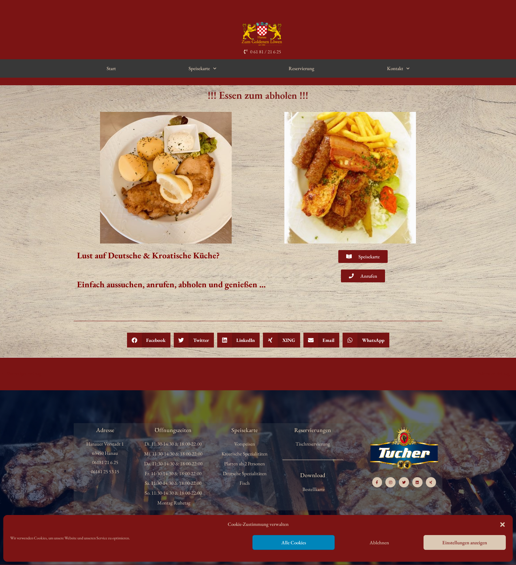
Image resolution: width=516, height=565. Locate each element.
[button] (502, 524)
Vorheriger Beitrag (21, 373)
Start (111, 68)
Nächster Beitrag (496, 373)
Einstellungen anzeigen (464, 542)
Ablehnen (379, 542)
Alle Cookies (293, 542)
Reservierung (301, 68)
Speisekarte (202, 69)
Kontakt (398, 69)
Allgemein (20, 81)
